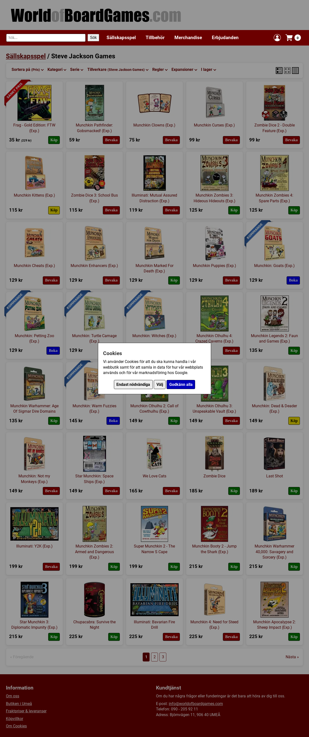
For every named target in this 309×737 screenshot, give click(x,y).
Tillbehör (155, 37)
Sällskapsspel (121, 37)
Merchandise (188, 37)
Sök (93, 37)
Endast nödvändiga (133, 384)
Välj (159, 384)
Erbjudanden (225, 37)
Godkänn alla (181, 384)
